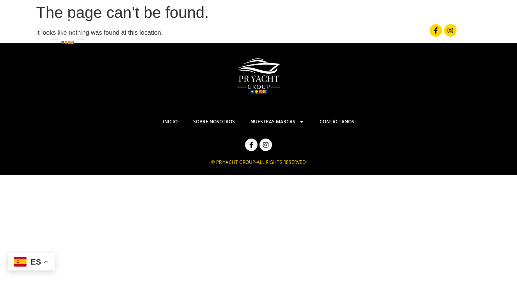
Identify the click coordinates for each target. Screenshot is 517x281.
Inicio (204, 30)
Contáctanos (393, 30)
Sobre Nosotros (254, 30)
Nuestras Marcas (326, 30)
